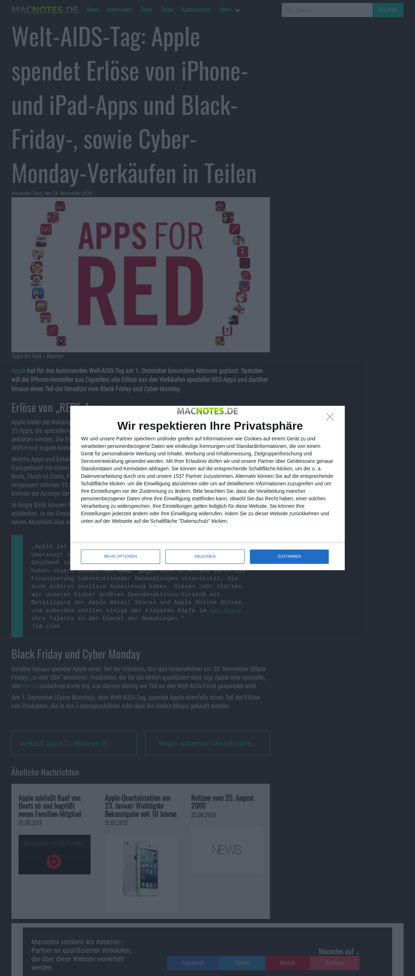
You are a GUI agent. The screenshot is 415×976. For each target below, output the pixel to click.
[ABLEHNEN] (332, 418)
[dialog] (207, 488)
